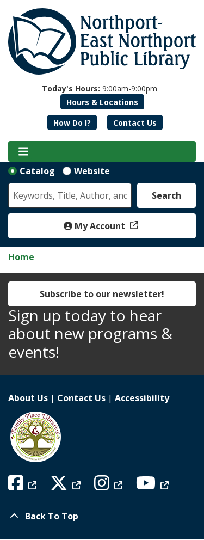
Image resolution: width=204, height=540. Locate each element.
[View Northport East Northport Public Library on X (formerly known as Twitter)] (66, 486)
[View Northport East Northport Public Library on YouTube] (153, 486)
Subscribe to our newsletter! (102, 294)
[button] (99, 88)
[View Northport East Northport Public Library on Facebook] (23, 486)
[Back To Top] (102, 516)
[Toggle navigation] (23, 151)
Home (21, 257)
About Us (28, 398)
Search (166, 195)
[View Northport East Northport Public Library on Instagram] (109, 486)
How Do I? (72, 123)
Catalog (37, 171)
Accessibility (142, 398)
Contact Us (135, 123)
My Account (95, 226)
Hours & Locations (102, 102)
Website (92, 171)
